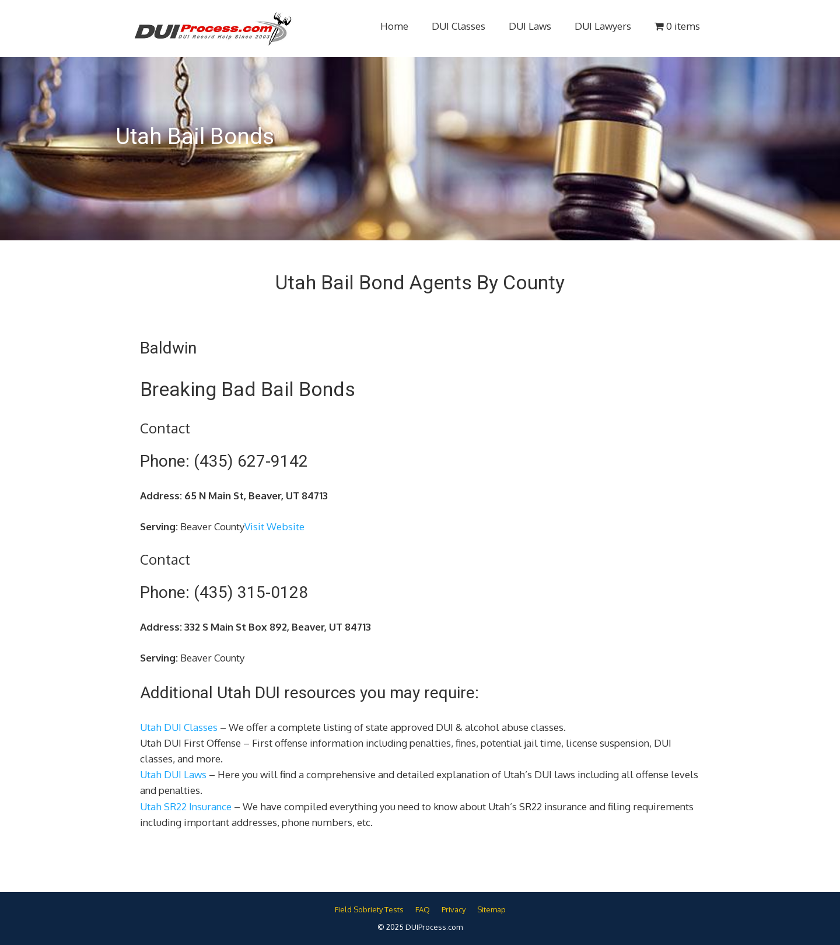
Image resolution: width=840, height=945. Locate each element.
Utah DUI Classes (179, 727)
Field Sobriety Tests (369, 909)
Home (394, 26)
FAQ (422, 909)
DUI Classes (458, 26)
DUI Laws (530, 26)
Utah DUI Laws (173, 774)
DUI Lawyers (603, 26)
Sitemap (491, 909)
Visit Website (274, 526)
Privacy (454, 909)
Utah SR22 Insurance (186, 806)
